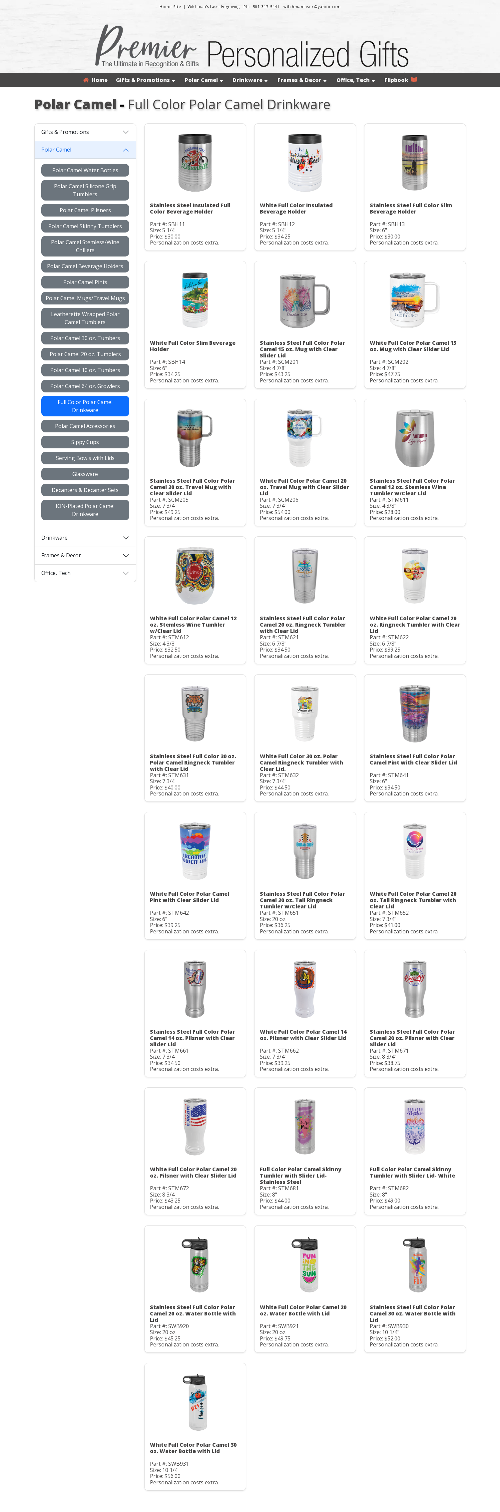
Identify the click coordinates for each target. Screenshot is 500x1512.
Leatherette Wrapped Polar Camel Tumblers (85, 318)
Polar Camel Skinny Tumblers (85, 226)
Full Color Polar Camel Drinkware (85, 406)
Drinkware (250, 80)
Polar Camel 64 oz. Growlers (85, 386)
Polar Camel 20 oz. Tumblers (85, 354)
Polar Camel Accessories (85, 426)
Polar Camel (204, 80)
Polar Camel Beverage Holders (85, 266)
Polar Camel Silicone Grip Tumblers (85, 190)
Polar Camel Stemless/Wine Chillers (85, 246)
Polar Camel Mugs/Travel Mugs (85, 298)
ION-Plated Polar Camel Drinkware (85, 510)
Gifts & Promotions (145, 80)
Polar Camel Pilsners (85, 210)
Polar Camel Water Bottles (85, 170)
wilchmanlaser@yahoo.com (312, 6)
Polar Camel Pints (85, 282)
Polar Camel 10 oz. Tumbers (85, 370)
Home (95, 80)
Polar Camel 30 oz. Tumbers (85, 338)
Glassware (85, 474)
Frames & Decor (301, 80)
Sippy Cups (85, 442)
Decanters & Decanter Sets (85, 490)
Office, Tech (355, 80)
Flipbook (400, 80)
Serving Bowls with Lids (85, 458)
